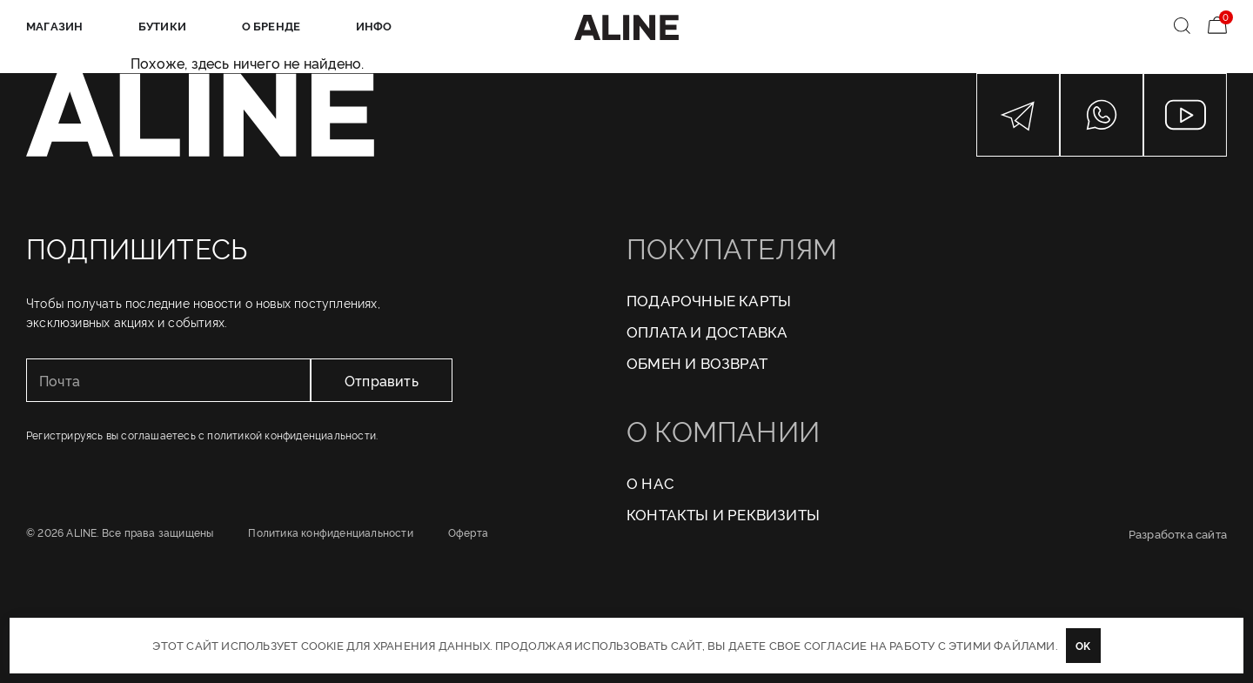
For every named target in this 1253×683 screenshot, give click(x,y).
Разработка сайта (1178, 533)
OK (1082, 645)
